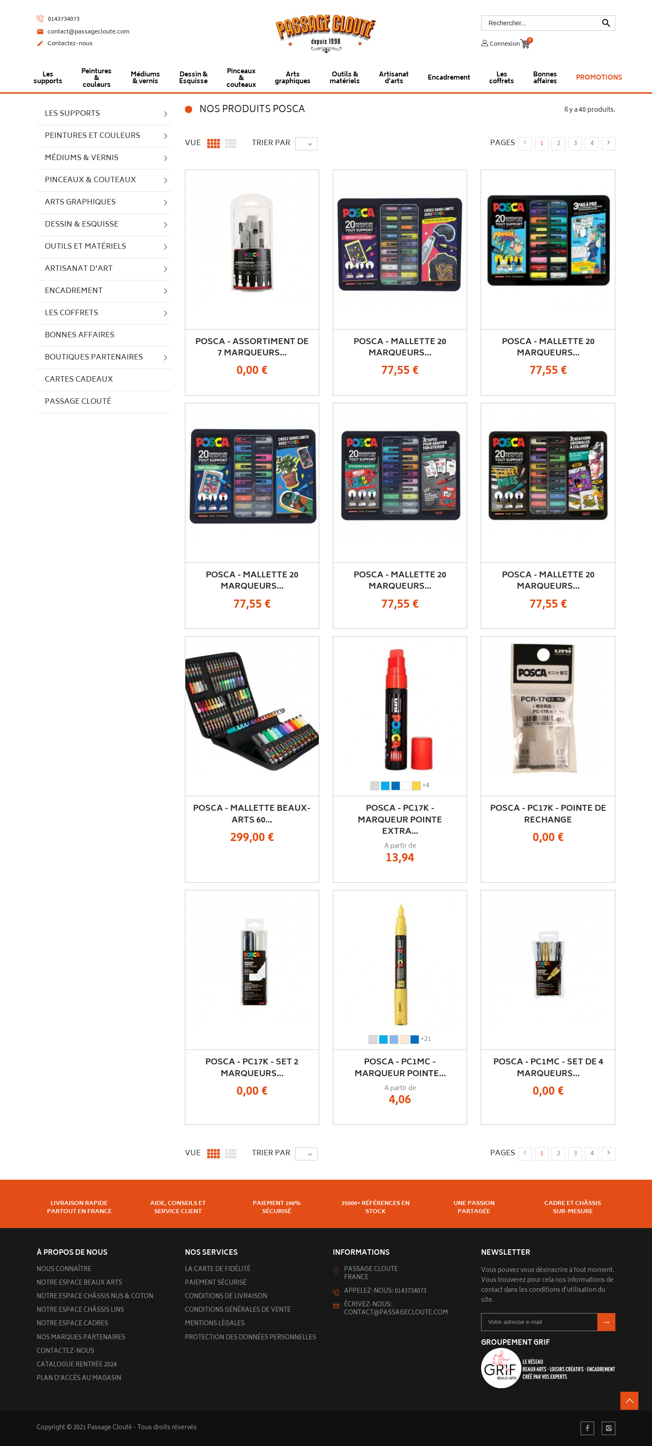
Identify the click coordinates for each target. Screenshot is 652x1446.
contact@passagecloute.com (83, 32)
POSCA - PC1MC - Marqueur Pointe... (400, 1068)
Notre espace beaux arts (79, 1283)
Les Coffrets (71, 313)
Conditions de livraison (226, 1297)
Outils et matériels (85, 247)
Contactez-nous (65, 44)
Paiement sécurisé (215, 1283)
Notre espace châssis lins (80, 1310)
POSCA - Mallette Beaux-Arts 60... (252, 814)
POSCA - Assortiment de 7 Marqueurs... (252, 348)
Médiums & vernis (81, 158)
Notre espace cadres (72, 1324)
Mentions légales (215, 1324)
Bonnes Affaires (79, 335)
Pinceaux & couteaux (90, 180)
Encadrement (74, 291)
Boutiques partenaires (94, 357)
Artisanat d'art (79, 269)
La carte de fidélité (217, 1270)
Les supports (72, 114)
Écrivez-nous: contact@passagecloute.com (396, 1309)
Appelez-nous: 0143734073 (385, 1291)
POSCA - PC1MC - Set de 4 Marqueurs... (548, 1068)
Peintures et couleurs (92, 136)
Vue (193, 143)
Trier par (271, 143)
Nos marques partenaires (81, 1338)
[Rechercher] (548, 23)
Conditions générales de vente (238, 1310)
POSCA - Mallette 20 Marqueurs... (400, 348)
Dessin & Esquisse (81, 224)
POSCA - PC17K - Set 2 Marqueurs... (251, 1068)
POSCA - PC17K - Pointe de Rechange (548, 814)
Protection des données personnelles (250, 1338)
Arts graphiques (80, 202)
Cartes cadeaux (79, 379)
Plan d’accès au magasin (79, 1379)
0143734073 (58, 19)
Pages (502, 143)
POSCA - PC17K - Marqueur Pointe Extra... (400, 820)
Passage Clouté (78, 402)
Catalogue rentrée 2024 (77, 1365)
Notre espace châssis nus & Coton (95, 1297)
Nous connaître (64, 1270)
